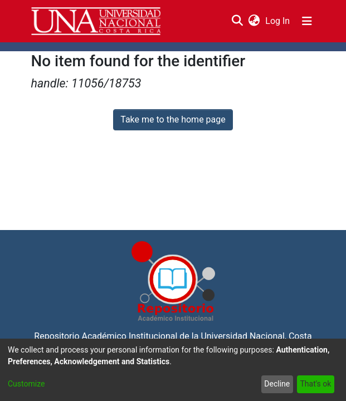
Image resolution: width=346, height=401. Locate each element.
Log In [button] (278, 21)
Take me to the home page (173, 119)
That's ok (315, 383)
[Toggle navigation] (307, 21)
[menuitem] (254, 21)
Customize (26, 383)
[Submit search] (238, 21)
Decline (277, 383)
